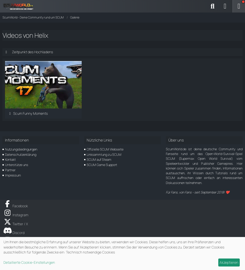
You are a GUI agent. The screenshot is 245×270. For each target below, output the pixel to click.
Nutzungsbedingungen (21, 149)
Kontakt (10, 159)
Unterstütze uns (16, 164)
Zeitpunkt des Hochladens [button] (32, 52)
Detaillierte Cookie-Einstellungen (29, 262)
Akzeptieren (229, 262)
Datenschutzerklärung (20, 154)
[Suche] (213, 6)
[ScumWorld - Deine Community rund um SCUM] (19, 6)
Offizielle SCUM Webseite (105, 149)
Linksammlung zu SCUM (104, 154)
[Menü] (239, 6)
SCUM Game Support (102, 164)
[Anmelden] (225, 6)
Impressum (13, 175)
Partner (10, 170)
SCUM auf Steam (99, 159)
